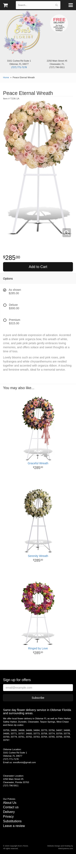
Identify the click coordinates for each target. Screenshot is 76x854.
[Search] (56, 5)
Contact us (10, 807)
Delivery (9, 812)
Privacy (8, 816)
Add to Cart (38, 267)
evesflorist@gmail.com (24, 762)
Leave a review (14, 826)
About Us (9, 802)
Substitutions (12, 821)
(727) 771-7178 (19, 67)
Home (6, 77)
